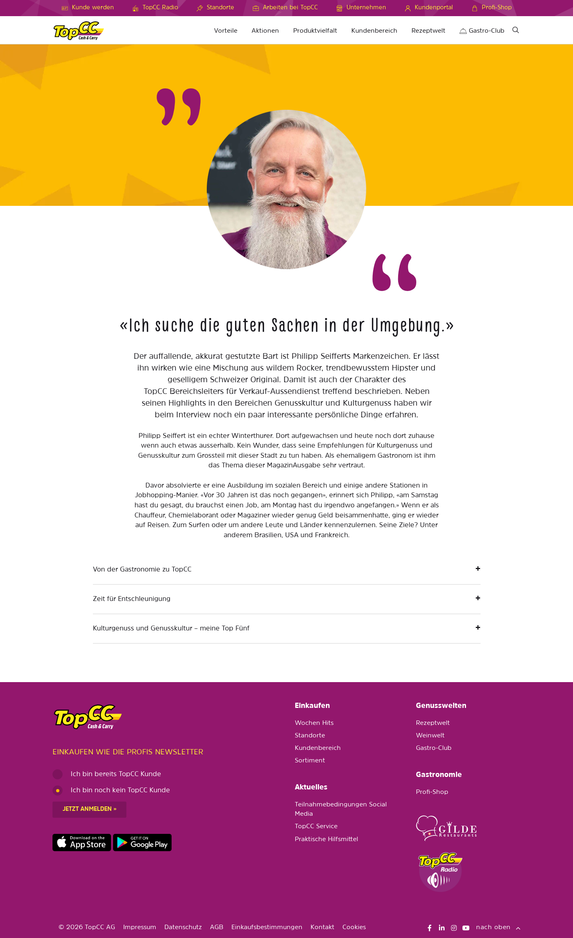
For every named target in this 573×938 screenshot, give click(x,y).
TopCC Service (316, 826)
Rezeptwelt (428, 31)
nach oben (498, 927)
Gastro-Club (482, 31)
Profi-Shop (432, 792)
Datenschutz (183, 927)
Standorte (310, 736)
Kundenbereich (374, 31)
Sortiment (310, 761)
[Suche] (516, 31)
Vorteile (225, 31)
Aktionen (265, 31)
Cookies (354, 927)
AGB (216, 927)
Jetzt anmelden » (90, 809)
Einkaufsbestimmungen (266, 927)
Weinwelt (430, 736)
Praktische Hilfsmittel (326, 839)
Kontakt (322, 927)
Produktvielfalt (315, 31)
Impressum (139, 927)
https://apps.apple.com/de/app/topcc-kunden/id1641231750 (81, 843)
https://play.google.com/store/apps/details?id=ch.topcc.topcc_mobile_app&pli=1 (142, 843)
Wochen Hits (314, 723)
